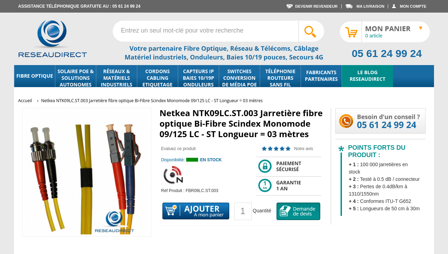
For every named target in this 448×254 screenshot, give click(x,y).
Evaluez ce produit (178, 148)
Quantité (262, 210)
